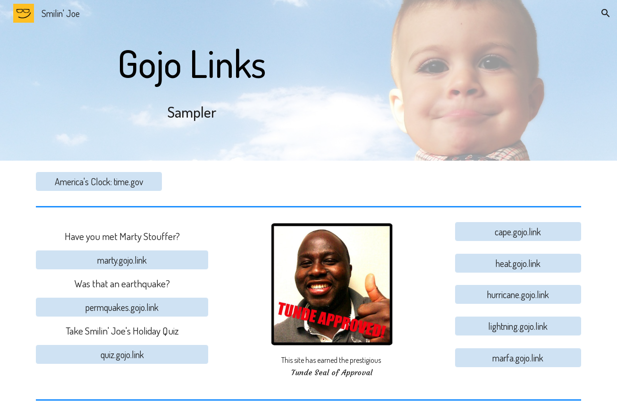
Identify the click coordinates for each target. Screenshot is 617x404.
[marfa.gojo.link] (518, 357)
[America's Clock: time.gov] (98, 181)
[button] (605, 13)
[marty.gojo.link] (122, 259)
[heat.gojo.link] (518, 263)
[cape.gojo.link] (518, 231)
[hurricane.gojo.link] (518, 294)
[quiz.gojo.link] (122, 354)
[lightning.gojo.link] (518, 326)
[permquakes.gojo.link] (122, 307)
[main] (192, 80)
